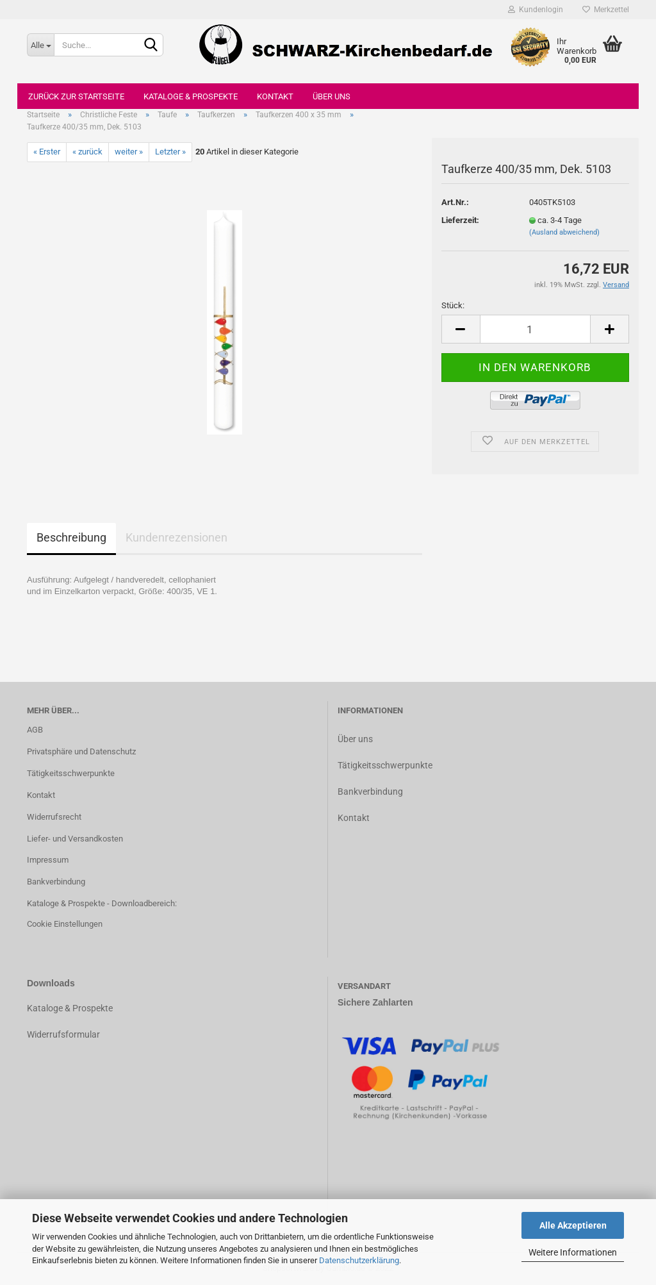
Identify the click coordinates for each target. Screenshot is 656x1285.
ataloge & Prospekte (73, 1008)
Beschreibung (71, 537)
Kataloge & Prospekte (191, 96)
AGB (35, 729)
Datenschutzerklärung (359, 1260)
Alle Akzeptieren (573, 1225)
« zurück (87, 151)
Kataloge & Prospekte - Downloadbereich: (102, 903)
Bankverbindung (56, 881)
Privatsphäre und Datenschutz (81, 751)
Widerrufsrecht (54, 817)
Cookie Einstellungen (64, 924)
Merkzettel (605, 9)
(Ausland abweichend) (564, 232)
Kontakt (275, 96)
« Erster (46, 151)
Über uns (331, 96)
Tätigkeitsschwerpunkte (71, 773)
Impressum (48, 860)
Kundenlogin (535, 9)
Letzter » (170, 151)
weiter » (129, 151)
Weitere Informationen (573, 1252)
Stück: (452, 305)
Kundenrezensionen (176, 537)
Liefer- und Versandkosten (75, 838)
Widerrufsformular (63, 1034)
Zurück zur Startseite (76, 96)
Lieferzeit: (460, 220)
